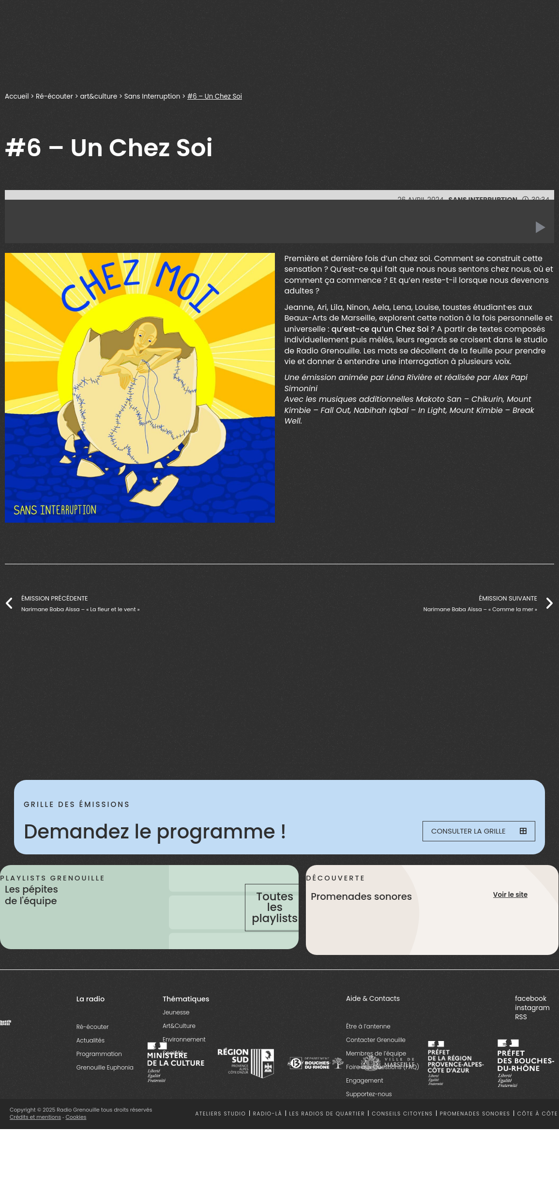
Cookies (76, 1138)
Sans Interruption (154, 96)
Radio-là (267, 1135)
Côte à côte (537, 1135)
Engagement (364, 1102)
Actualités (90, 1061)
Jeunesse (176, 1033)
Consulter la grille (474, 831)
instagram (532, 1029)
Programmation (99, 1075)
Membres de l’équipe (376, 1075)
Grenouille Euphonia (105, 1089)
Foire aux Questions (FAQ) (382, 1088)
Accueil (17, 96)
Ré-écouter (55, 96)
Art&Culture (179, 1047)
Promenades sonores (475, 1135)
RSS (521, 1038)
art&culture (100, 96)
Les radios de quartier (327, 1135)
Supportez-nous (369, 1115)
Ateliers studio (220, 1135)
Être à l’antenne (368, 1047)
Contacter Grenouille (376, 1061)
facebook (530, 1019)
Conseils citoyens (402, 1135)
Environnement (184, 1060)
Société (173, 1074)
